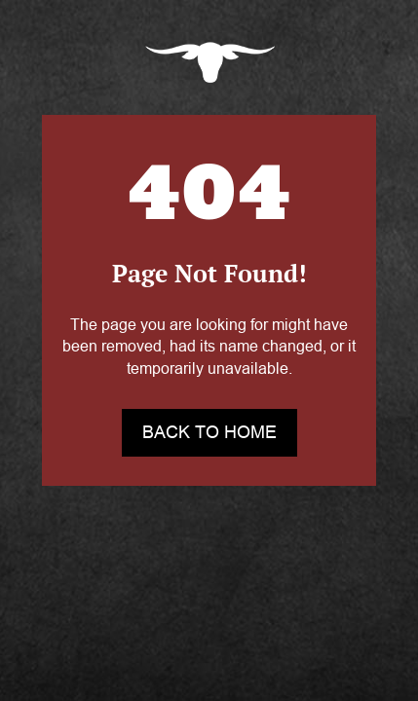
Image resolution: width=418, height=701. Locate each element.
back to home (209, 432)
